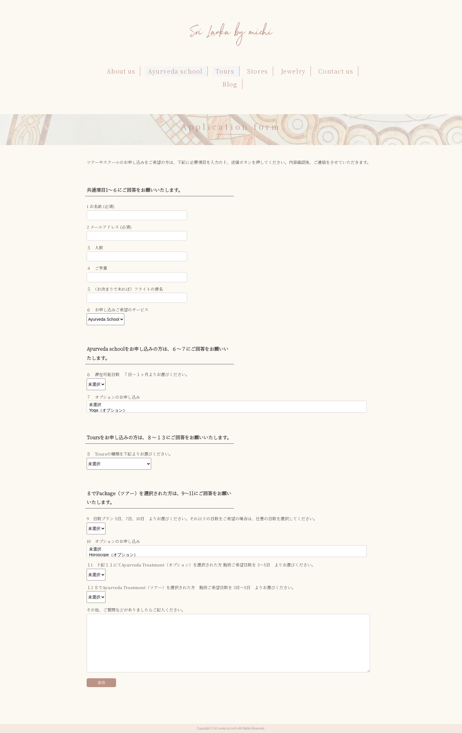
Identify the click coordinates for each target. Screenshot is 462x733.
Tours (225, 71)
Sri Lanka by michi (226, 728)
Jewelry (293, 71)
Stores (257, 71)
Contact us (335, 71)
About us (121, 71)
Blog (229, 84)
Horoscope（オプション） (226, 555)
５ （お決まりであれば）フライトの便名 (125, 289)
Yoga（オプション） (226, 410)
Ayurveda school (175, 71)
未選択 (226, 405)
